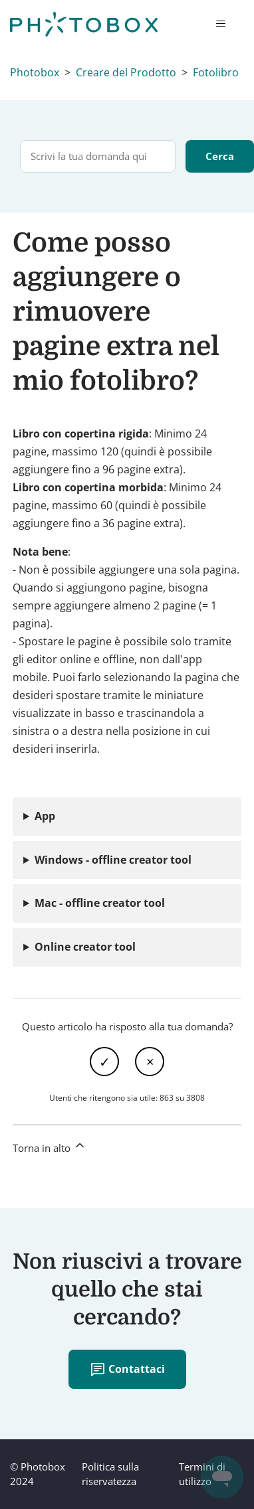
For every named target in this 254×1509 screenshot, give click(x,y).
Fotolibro (216, 72)
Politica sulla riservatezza (110, 1474)
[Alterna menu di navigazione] (220, 24)
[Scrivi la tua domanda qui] (98, 156)
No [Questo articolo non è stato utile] (149, 1061)
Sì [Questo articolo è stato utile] (104, 1061)
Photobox (34, 72)
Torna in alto (49, 1146)
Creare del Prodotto (126, 72)
